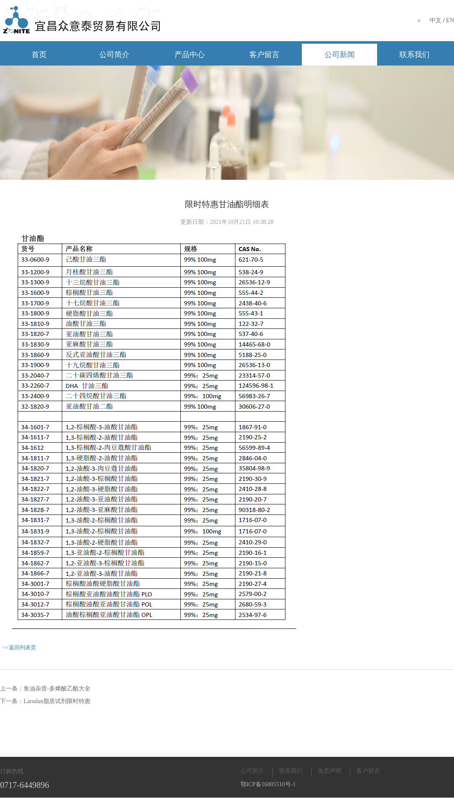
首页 (39, 54)
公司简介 (114, 54)
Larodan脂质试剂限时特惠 (57, 701)
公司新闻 (340, 54)
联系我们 (414, 54)
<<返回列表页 (19, 647)
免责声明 (329, 771)
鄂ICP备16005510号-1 (268, 784)
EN (450, 20)
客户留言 (264, 54)
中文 (435, 20)
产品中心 (189, 54)
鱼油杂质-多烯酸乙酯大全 (57, 688)
